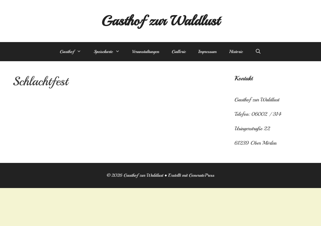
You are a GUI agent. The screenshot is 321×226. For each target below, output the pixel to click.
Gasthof (73, 51)
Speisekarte (110, 51)
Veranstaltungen (145, 52)
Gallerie (179, 52)
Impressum (207, 52)
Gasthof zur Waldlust (160, 21)
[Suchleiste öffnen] (258, 51)
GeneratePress (201, 175)
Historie (236, 52)
